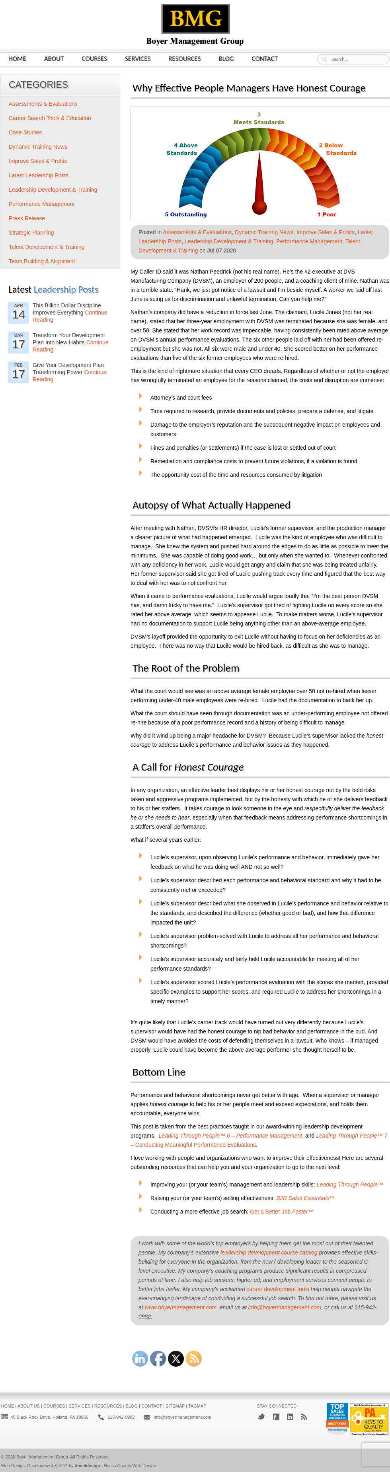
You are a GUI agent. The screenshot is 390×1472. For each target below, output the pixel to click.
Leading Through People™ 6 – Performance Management (230, 1135)
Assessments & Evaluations (197, 232)
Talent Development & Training (47, 247)
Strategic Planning (31, 232)
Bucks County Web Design (130, 1465)
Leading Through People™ (350, 1184)
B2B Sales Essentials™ (305, 1198)
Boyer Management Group (42, 1457)
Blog (226, 58)
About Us (29, 1406)
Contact (265, 58)
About (54, 58)
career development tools (278, 1289)
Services (137, 58)
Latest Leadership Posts (38, 175)
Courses (94, 58)
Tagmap (197, 1406)
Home (17, 58)
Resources (184, 58)
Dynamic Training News (264, 232)
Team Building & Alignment (42, 261)
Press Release (27, 218)
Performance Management (309, 241)
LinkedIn (290, 1417)
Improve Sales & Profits (325, 232)
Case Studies (25, 132)
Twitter (261, 1417)
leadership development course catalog (269, 1252)
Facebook (276, 1417)
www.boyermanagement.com (181, 1307)
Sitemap (175, 1406)
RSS (304, 1417)
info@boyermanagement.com (284, 1307)
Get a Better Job (282, 1211)
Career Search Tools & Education (50, 118)
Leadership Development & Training (229, 241)
